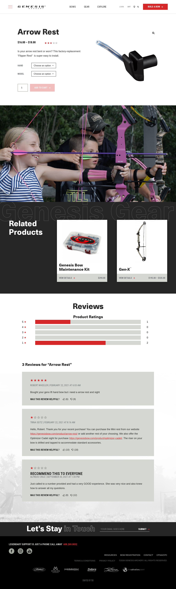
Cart (129, 7)
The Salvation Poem (134, 569)
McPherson (111, 569)
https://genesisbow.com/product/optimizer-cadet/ (95, 438)
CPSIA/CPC (161, 555)
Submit (142, 529)
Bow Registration (130, 555)
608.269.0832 (70, 544)
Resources (110, 555)
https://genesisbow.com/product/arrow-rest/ (53, 433)
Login (121, 7)
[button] (153, 33)
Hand (20, 65)
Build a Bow (154, 6)
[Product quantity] (23, 88)
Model (21, 74)
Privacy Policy (107, 561)
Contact (148, 555)
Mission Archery (72, 569)
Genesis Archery (31, 7)
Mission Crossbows (55, 570)
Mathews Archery (39, 569)
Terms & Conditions (84, 561)
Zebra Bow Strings (92, 569)
